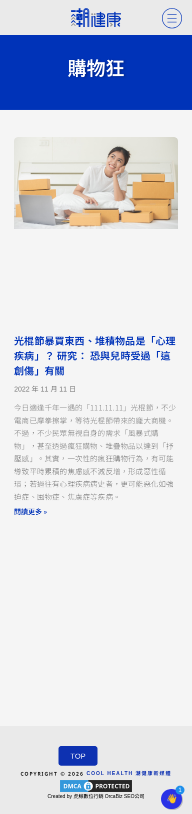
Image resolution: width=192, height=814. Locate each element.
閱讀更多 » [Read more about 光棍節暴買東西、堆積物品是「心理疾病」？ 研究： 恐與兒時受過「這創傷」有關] (30, 511)
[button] (171, 799)
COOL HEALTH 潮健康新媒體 (129, 773)
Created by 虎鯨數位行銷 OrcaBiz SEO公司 (96, 796)
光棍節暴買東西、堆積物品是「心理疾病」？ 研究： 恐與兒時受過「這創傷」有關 (95, 356)
